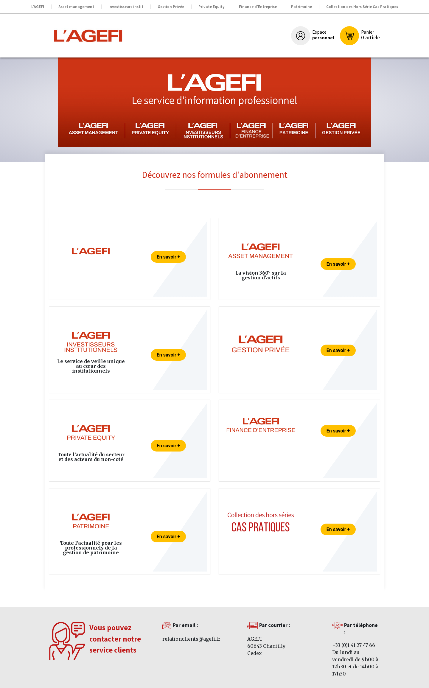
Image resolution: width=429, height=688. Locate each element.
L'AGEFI (37, 6)
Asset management (76, 6)
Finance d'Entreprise (258, 6)
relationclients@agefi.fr (191, 639)
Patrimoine (301, 6)
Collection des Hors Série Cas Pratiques (362, 6)
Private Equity (211, 6)
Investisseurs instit (125, 6)
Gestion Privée (171, 6)
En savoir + (168, 257)
